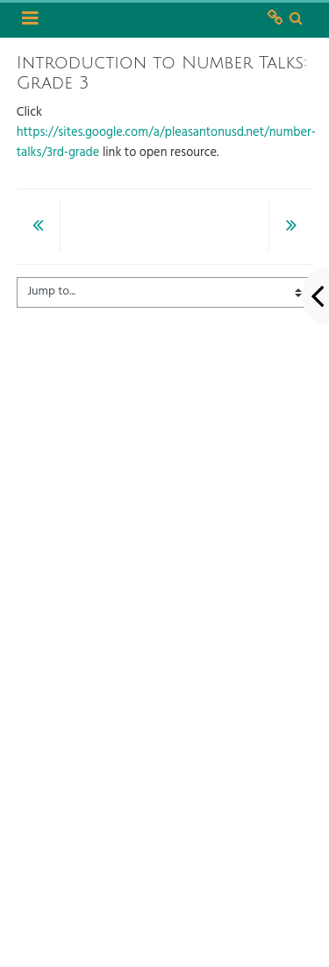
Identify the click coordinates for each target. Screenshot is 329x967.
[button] (296, 19)
